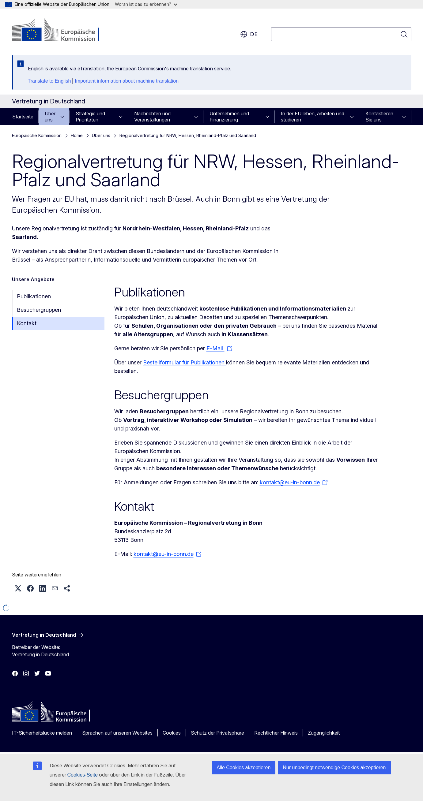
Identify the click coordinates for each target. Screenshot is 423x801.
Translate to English (49, 81)
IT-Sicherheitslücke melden (42, 733)
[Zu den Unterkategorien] (64, 116)
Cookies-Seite (82, 774)
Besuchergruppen (39, 310)
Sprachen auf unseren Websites (117, 733)
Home (77, 135)
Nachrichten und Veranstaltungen (152, 116)
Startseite (22, 117)
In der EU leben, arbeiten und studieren (312, 116)
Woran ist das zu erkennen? (146, 4)
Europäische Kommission (37, 135)
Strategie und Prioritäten (90, 116)
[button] (18, 588)
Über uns (50, 116)
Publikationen (34, 296)
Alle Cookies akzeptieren (243, 767)
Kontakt (26, 323)
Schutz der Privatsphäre (217, 733)
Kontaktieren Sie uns (379, 116)
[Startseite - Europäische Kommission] (61, 30)
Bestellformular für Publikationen (184, 362)
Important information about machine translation (127, 81)
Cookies (172, 733)
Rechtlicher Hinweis (276, 733)
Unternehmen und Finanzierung (229, 116)
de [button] (249, 34)
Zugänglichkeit (324, 733)
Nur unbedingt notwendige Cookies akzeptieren (334, 767)
